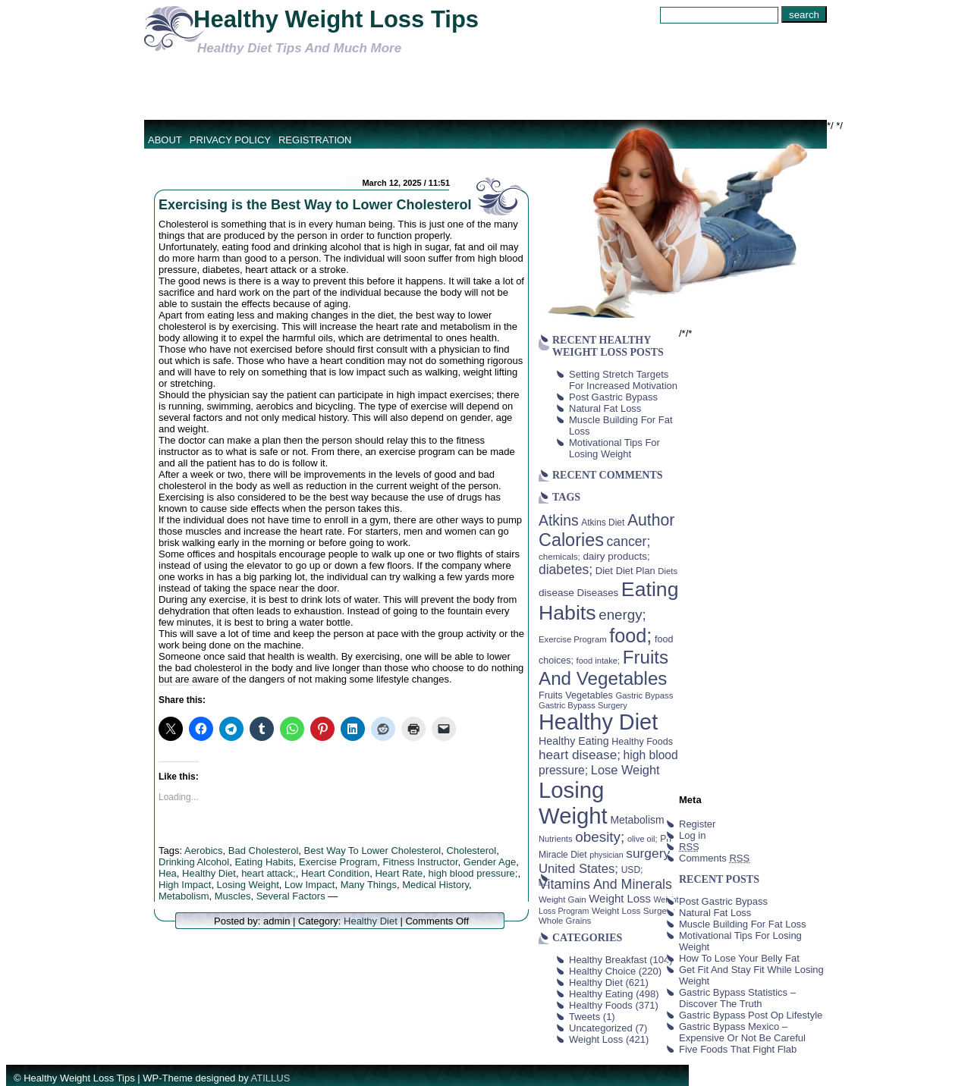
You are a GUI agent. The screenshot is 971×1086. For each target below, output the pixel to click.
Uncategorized (601, 1028)
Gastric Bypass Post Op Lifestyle (750, 1015)
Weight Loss (596, 1039)
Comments (714, 858)
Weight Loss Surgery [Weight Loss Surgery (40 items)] (633, 910)
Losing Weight (248, 884)
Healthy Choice (602, 971)
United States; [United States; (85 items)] (578, 869)
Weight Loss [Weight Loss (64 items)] (620, 899)
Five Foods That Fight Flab (738, 1049)
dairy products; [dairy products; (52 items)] (616, 556)
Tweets (584, 1016)
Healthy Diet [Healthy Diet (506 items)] (598, 722)
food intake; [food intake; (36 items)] (599, 660)
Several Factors (290, 896)
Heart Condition (335, 873)
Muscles (233, 896)
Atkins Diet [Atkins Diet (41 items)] (602, 522)
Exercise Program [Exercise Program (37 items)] (573, 639)
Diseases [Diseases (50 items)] (598, 592)
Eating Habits (263, 862)
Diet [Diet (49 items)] (604, 570)
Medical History (435, 884)
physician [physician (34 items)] (606, 854)
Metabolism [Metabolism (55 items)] (637, 820)
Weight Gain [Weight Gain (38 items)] (562, 899)
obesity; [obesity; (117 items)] (599, 837)
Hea (168, 873)
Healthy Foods (601, 1005)
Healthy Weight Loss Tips (336, 19)
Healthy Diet (209, 873)
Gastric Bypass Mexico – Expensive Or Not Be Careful (742, 1032)
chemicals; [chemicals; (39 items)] (559, 556)
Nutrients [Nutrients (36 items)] (556, 838)
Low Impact (309, 884)
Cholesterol (471, 850)
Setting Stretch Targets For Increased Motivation (623, 380)
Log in (692, 835)
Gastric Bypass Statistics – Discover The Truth (737, 998)
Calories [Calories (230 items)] (571, 540)
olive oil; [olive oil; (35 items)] (642, 838)
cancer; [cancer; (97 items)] (628, 541)
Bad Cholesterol (263, 850)
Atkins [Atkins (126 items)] (559, 520)
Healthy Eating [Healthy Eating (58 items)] (574, 741)
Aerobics (203, 850)
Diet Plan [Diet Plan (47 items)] (635, 570)
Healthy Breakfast (608, 959)
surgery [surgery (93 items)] (648, 853)
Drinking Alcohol (194, 862)
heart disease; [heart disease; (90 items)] (580, 754)
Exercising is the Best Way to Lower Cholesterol (315, 204)
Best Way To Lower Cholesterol (373, 850)
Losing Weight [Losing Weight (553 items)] (573, 802)
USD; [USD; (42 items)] (632, 870)
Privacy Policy (230, 140)
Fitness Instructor (420, 862)
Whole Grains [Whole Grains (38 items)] (565, 920)
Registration (315, 140)
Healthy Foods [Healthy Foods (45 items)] (642, 741)
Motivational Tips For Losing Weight (614, 448)
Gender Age (490, 862)
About (165, 140)
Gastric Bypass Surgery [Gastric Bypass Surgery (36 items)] (583, 705)
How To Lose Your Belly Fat (739, 958)
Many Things (369, 884)
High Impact (185, 884)
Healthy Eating (601, 994)
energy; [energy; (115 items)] (622, 615)
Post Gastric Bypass (613, 397)
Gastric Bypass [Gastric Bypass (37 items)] (645, 695)
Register (697, 824)
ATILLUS (271, 1078)
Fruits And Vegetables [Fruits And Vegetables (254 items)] (603, 668)
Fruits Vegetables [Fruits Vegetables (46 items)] (576, 695)
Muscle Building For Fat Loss (742, 924)
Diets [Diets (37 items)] (667, 571)
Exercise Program (338, 862)
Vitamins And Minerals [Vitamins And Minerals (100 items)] (605, 884)
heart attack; (268, 873)
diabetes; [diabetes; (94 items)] (565, 569)
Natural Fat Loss (605, 408)
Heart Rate (399, 873)
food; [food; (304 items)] (630, 635)
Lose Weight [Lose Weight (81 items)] (625, 770)
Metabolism (184, 896)
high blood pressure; (473, 873)
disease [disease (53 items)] (556, 592)
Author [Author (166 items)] (651, 520)
